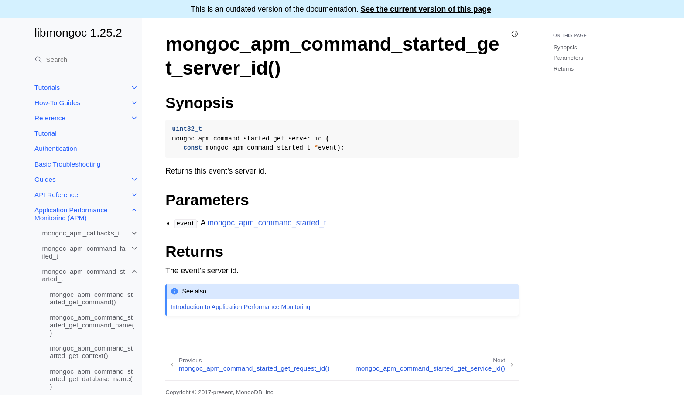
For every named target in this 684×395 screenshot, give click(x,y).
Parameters (568, 57)
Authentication (55, 148)
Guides (45, 179)
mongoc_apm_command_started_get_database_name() (91, 379)
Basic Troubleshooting (67, 164)
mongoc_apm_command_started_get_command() (91, 298)
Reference (49, 118)
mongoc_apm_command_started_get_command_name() (92, 324)
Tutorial (45, 133)
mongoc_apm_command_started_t (83, 275)
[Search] (84, 59)
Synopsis (565, 47)
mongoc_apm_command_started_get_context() (91, 352)
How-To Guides (57, 102)
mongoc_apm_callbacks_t (81, 233)
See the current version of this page (426, 9)
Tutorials (47, 87)
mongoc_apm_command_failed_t (84, 252)
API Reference (56, 194)
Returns (564, 68)
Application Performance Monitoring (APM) (71, 213)
